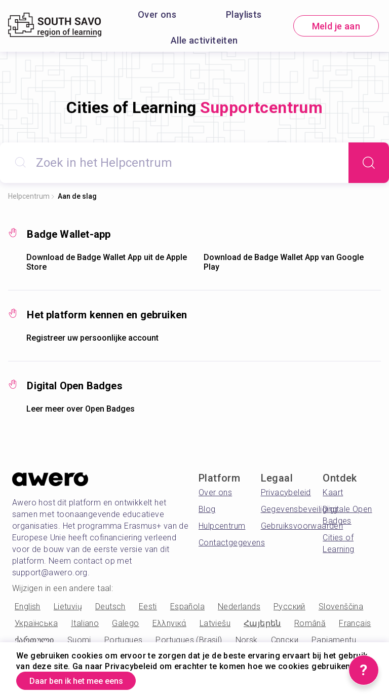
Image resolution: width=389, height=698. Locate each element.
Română (310, 623)
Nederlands (239, 606)
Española (187, 606)
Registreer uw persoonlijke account (92, 338)
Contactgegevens (232, 542)
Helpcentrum (29, 196)
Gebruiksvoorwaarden (302, 526)
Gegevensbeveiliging (299, 509)
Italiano (85, 623)
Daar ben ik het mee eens (86, 679)
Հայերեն (262, 623)
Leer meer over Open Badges (80, 409)
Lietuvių (68, 606)
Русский (289, 606)
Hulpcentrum (222, 526)
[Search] (368, 162)
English (28, 606)
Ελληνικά (169, 623)
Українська (36, 623)
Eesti (148, 606)
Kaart (333, 492)
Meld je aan (336, 26)
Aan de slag (77, 196)
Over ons (157, 14)
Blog (207, 509)
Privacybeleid (286, 492)
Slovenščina (341, 606)
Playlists (244, 14)
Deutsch (110, 606)
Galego (125, 623)
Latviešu (215, 623)
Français (355, 623)
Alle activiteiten (204, 40)
